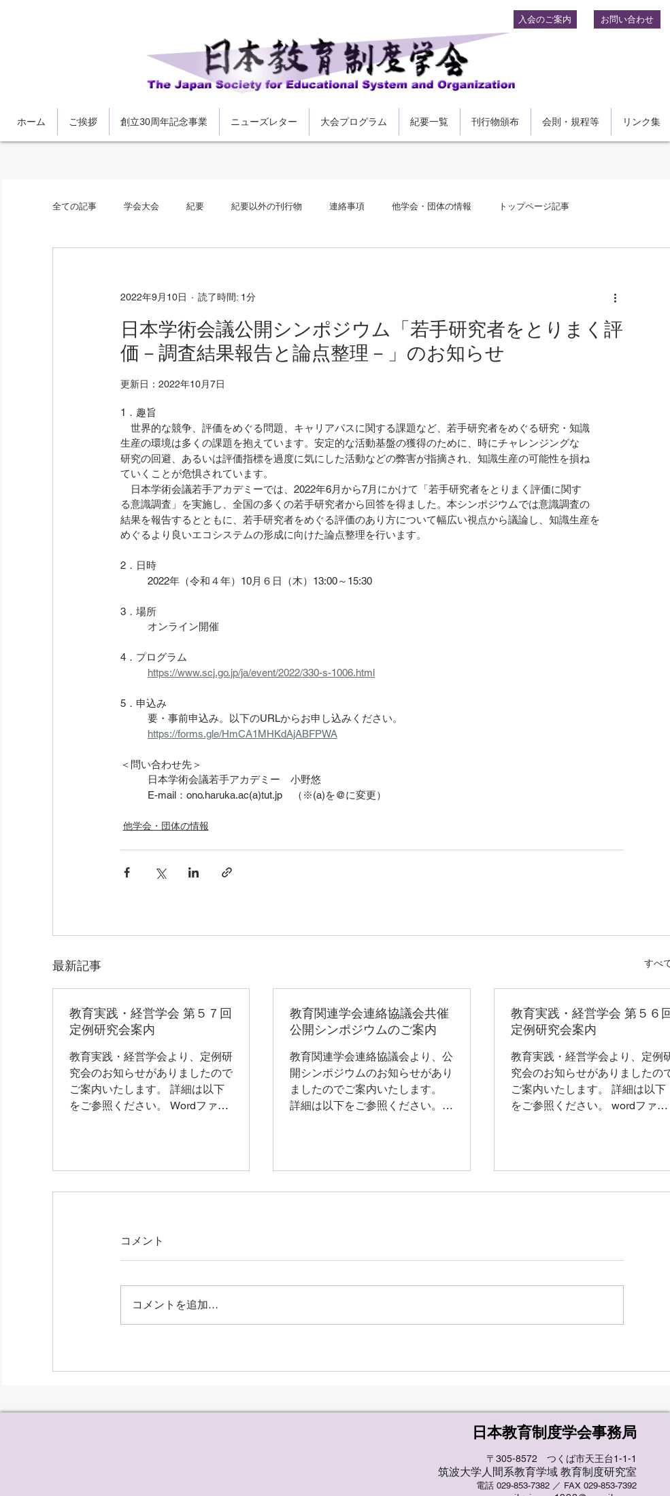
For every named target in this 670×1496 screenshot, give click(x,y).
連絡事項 (347, 206)
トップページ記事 (534, 206)
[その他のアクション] (615, 297)
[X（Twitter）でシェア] (160, 872)
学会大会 (141, 206)
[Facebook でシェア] (126, 872)
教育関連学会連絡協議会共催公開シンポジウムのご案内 (369, 1022)
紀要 (195, 206)
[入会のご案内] (545, 19)
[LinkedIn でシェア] (193, 872)
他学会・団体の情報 (431, 206)
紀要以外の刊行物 (266, 206)
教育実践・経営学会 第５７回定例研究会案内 (150, 1022)
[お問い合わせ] (627, 19)
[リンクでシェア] (226, 872)
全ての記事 (74, 206)
